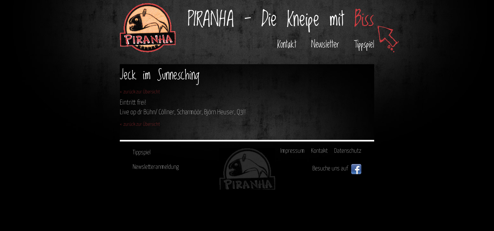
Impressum (292, 151)
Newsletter (325, 44)
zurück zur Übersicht (141, 92)
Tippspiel (364, 44)
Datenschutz (347, 151)
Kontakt (286, 44)
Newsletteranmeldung (156, 167)
